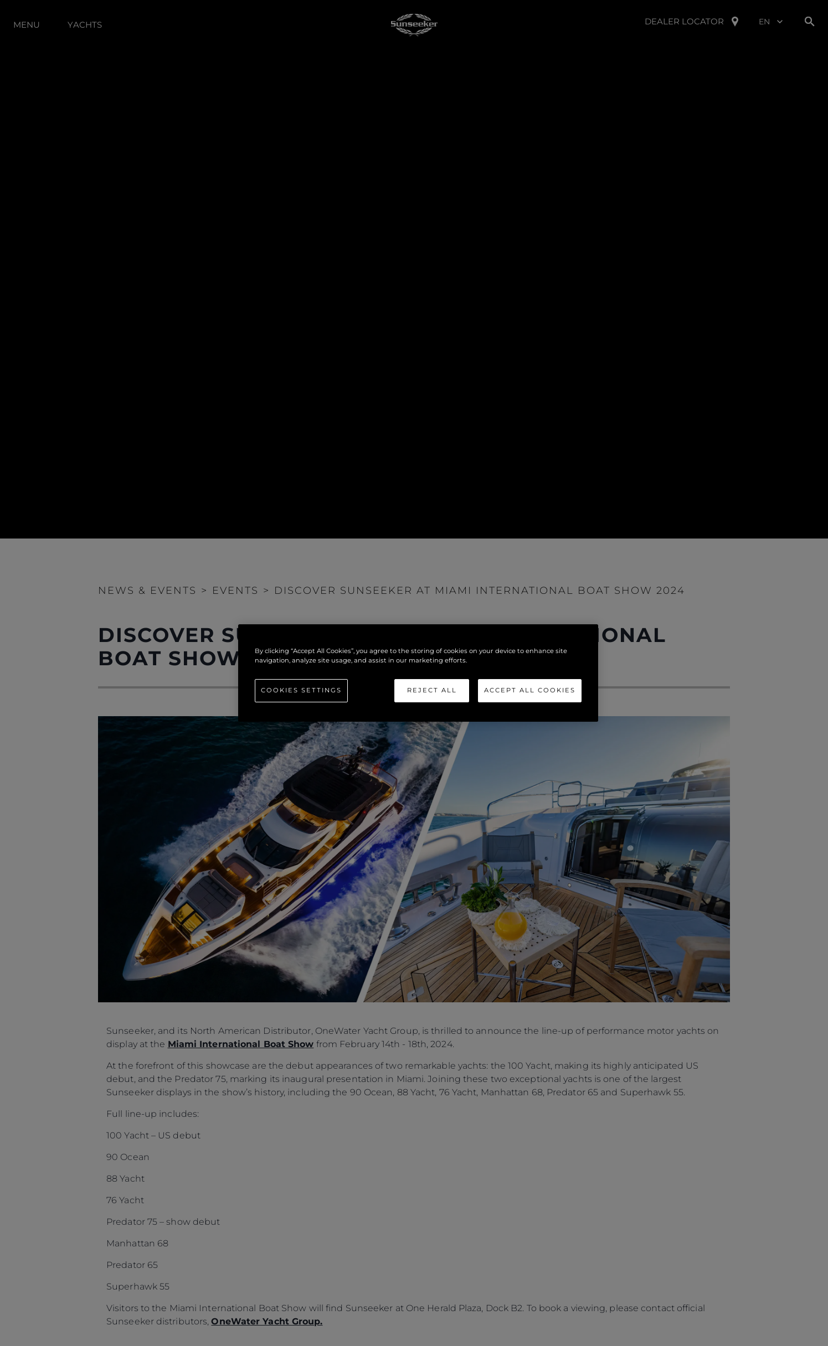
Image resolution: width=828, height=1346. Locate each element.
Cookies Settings (301, 690)
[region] (418, 673)
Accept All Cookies (529, 690)
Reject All (432, 690)
